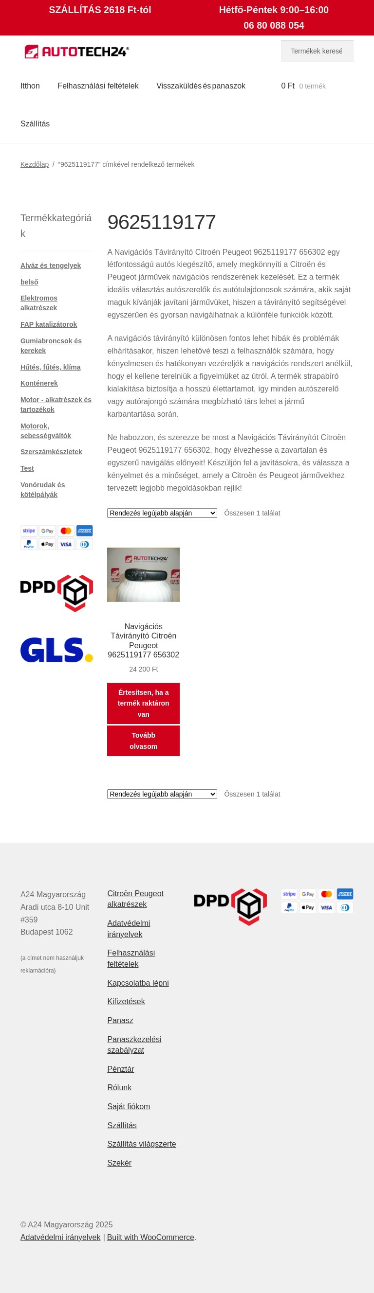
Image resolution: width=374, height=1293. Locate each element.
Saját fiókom (128, 1106)
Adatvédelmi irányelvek (60, 1237)
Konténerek (39, 383)
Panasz (120, 1020)
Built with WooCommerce (150, 1237)
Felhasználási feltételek (97, 86)
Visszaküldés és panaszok (200, 86)
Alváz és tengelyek (50, 265)
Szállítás (35, 124)
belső (29, 282)
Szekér (119, 1163)
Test (27, 468)
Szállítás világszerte (141, 1144)
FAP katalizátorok (48, 324)
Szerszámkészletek (51, 452)
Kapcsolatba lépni (137, 983)
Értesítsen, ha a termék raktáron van (143, 703)
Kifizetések (126, 1001)
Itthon (30, 86)
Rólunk (119, 1087)
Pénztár (120, 1069)
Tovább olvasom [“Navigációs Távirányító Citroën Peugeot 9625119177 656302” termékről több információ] (143, 740)
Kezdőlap (34, 164)
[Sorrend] (162, 513)
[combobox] (317, 51)
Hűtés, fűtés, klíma (50, 367)
